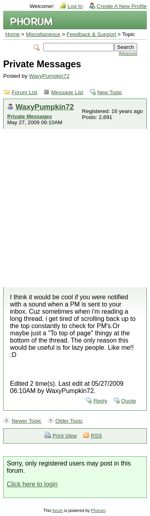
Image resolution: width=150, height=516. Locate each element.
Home (12, 34)
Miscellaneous (43, 34)
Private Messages (29, 116)
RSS (96, 436)
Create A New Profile (122, 6)
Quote (128, 401)
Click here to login (32, 484)
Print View (64, 436)
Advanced (128, 53)
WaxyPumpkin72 (49, 76)
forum (57, 510)
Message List (67, 92)
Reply (100, 401)
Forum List (24, 92)
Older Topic (69, 421)
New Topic (109, 92)
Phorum (98, 510)
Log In (75, 6)
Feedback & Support (91, 34)
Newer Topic (27, 421)
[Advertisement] (75, 208)
